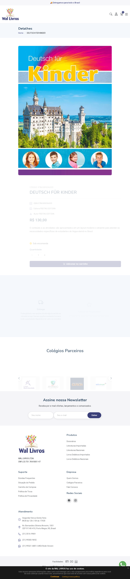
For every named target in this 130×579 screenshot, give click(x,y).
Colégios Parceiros (74, 483)
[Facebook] (69, 500)
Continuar (54, 577)
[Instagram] (75, 500)
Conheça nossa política (71, 577)
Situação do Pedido (26, 483)
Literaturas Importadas (76, 446)
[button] (111, 383)
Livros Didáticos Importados (78, 455)
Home (20, 33)
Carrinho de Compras (27, 487)
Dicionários (71, 441)
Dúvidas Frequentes (26, 478)
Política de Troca (25, 491)
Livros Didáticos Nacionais (77, 459)
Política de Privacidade (27, 496)
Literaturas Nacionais (75, 450)
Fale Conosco (72, 487)
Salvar (94, 415)
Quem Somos (72, 478)
